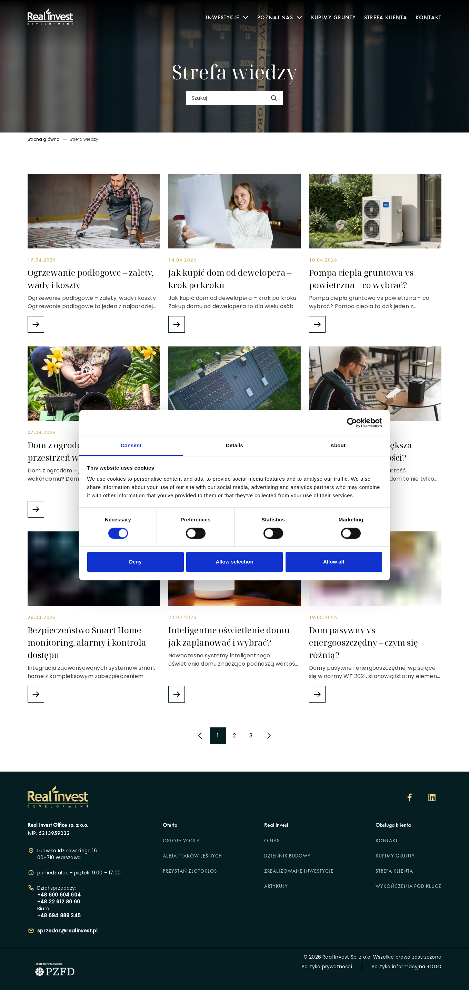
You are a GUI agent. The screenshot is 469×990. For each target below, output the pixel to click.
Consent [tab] (131, 445)
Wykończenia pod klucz (408, 886)
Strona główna (44, 139)
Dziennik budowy (287, 856)
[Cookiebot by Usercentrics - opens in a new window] (352, 423)
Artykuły (276, 886)
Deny (135, 562)
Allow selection (234, 562)
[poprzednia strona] (200, 736)
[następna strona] (269, 736)
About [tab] (338, 445)
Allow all (333, 562)
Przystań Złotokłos (190, 871)
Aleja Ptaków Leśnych (192, 856)
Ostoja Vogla (181, 841)
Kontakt (428, 17)
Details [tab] (234, 445)
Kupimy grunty (333, 17)
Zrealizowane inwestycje (298, 871)
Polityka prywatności (327, 966)
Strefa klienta (385, 17)
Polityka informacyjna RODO (406, 966)
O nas (272, 841)
